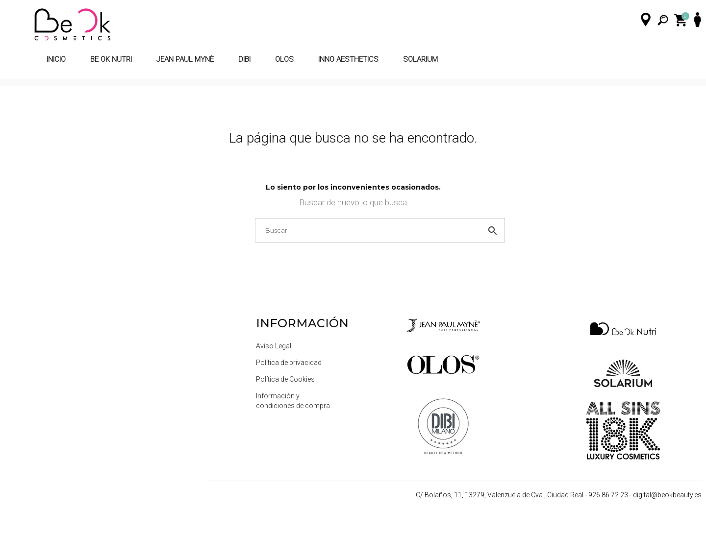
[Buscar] (354, 252)
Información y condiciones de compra (293, 423)
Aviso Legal (273, 368)
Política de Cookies (285, 401)
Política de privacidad (289, 385)
